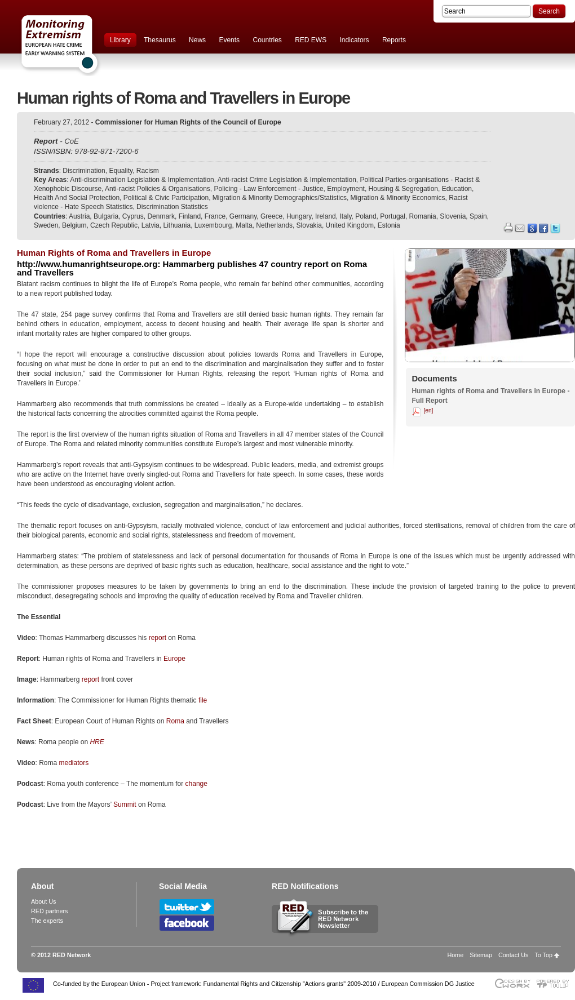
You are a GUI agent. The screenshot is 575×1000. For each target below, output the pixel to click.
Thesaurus (160, 40)
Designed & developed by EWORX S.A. (512, 983)
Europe (174, 659)
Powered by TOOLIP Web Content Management (555, 983)
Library (120, 40)
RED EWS (310, 40)
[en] (428, 410)
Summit (125, 804)
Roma (176, 721)
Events (229, 40)
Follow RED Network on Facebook (187, 923)
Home (456, 955)
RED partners (49, 911)
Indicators (354, 40)
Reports (394, 40)
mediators (74, 763)
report (159, 638)
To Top (543, 955)
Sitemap (481, 955)
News (197, 40)
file (202, 700)
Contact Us (513, 955)
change (196, 784)
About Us (43, 901)
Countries (267, 40)
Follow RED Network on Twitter (187, 906)
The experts (47, 920)
